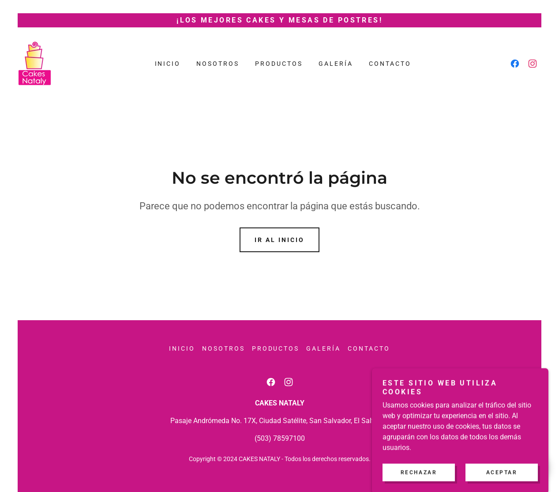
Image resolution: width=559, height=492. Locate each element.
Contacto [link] (390, 63)
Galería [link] (336, 63)
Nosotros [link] (217, 63)
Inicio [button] (182, 348)
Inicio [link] (168, 63)
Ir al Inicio (279, 239)
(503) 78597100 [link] (280, 438)
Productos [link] (279, 63)
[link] (34, 63)
